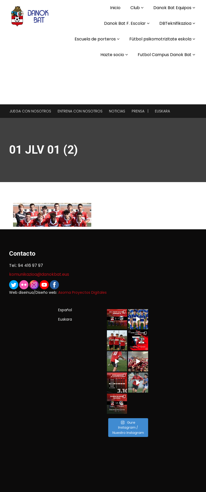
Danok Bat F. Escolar (125, 23)
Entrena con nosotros (80, 111)
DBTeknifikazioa (175, 23)
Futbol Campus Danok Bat (164, 55)
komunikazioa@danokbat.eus (39, 274)
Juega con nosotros (30, 111)
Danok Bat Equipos (172, 8)
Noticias (117, 111)
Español (65, 310)
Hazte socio (112, 55)
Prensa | (140, 111)
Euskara (162, 111)
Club (135, 8)
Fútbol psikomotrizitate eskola (160, 39)
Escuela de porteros (95, 39)
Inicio (115, 8)
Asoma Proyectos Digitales (82, 292)
